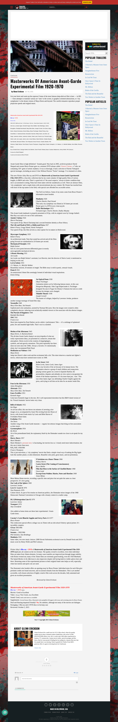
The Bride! (89, 61)
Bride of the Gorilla (92, 90)
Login (76, 672)
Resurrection (89, 74)
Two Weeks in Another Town (95, 97)
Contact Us (71, 712)
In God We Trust (91, 77)
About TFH (64, 712)
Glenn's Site (37, 648)
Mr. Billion (89, 87)
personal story (27, 443)
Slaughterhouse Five (92, 71)
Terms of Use (47, 712)
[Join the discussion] (49, 679)
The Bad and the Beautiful (94, 94)
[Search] (106, 53)
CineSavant (13, 75)
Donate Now (87, 2)
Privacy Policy (56, 712)
